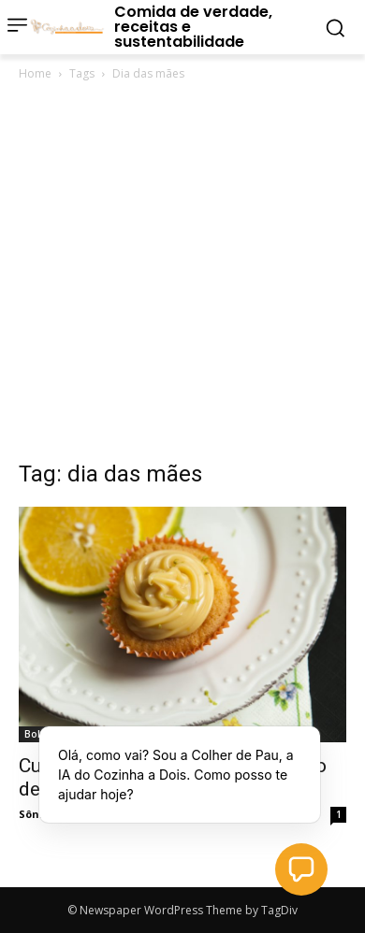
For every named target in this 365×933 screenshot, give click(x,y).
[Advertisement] (182, 275)
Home (35, 73)
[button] (301, 869)
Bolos (38, 733)
